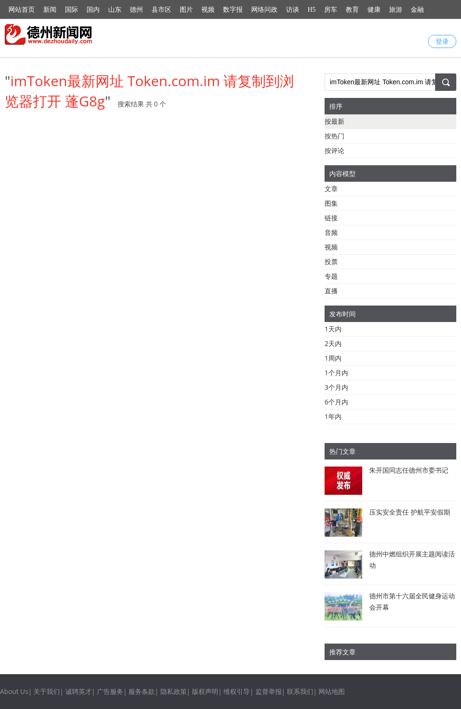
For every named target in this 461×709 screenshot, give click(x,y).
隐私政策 (173, 691)
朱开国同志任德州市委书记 (408, 470)
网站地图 (331, 691)
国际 (71, 9)
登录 (442, 41)
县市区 (161, 9)
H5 (312, 9)
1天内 (333, 328)
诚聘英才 (78, 691)
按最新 (334, 121)
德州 (136, 9)
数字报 (233, 9)
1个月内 (336, 372)
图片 (186, 9)
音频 (331, 232)
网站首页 (21, 9)
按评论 (334, 150)
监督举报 (268, 691)
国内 (93, 9)
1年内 (333, 416)
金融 (417, 9)
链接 (331, 217)
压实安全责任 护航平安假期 (409, 512)
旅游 (395, 9)
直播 (331, 290)
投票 (331, 261)
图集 (331, 203)
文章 (331, 188)
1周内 (333, 358)
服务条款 (141, 691)
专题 (331, 276)
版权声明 (205, 691)
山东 (114, 9)
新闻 (49, 9)
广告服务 (110, 691)
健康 (374, 9)
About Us (14, 691)
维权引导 (236, 691)
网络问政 (264, 9)
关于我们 (46, 691)
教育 (352, 9)
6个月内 (336, 401)
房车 (330, 9)
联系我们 (300, 691)
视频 (208, 9)
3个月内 (336, 387)
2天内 (333, 343)
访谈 (292, 9)
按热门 (334, 135)
